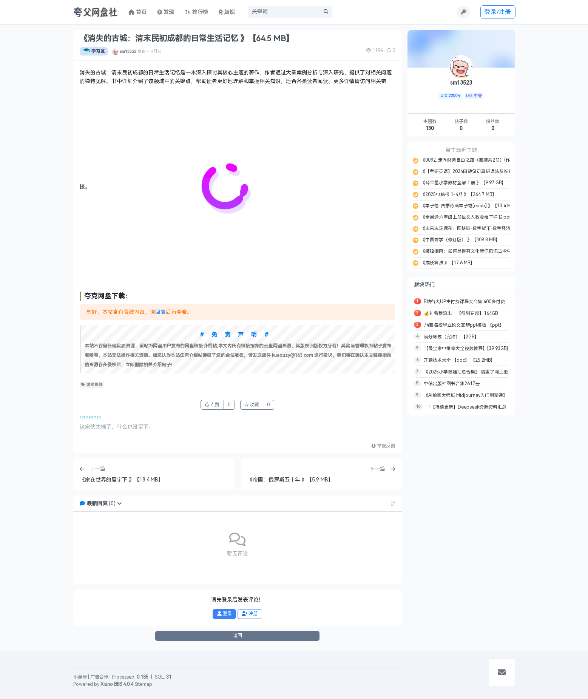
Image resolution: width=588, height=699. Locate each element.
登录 (224, 613)
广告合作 (99, 677)
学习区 (94, 51)
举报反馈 (383, 446)
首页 (137, 12)
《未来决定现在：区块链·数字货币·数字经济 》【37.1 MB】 (481, 228)
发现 (165, 12)
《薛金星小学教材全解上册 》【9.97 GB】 (463, 182)
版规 (227, 12)
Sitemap (143, 684)
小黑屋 (80, 677)
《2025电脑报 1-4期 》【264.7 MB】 (458, 194)
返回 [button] (237, 635)
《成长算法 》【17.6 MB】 (447, 262)
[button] (119, 503)
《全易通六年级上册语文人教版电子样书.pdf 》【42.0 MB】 (481, 217)
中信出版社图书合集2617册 (452, 383)
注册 (250, 613)
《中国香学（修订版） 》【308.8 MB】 (460, 239)
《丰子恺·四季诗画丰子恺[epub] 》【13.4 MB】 (469, 205)
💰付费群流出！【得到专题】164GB (461, 313)
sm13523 (128, 51)
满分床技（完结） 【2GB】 (451, 336)
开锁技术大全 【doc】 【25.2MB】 (459, 360)
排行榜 (196, 12)
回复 (160, 312)
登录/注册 (498, 12)
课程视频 (92, 385)
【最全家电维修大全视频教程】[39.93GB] (466, 348)
